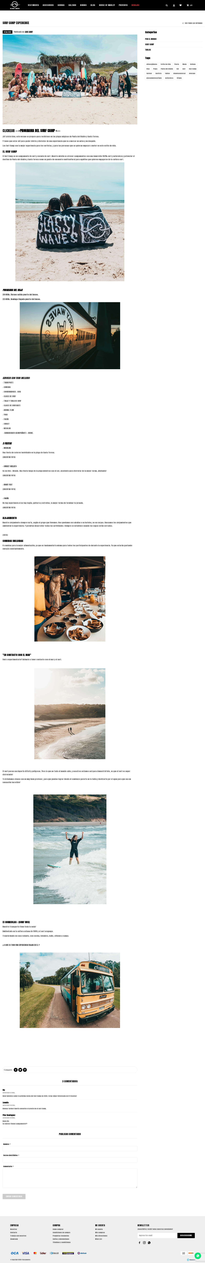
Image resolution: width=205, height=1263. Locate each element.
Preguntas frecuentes (61, 1236)
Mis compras (100, 1232)
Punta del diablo (167, 69)
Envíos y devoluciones (61, 1239)
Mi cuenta (99, 1229)
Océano (193, 64)
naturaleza (169, 78)
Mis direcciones (101, 1236)
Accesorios (48, 5)
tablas (167, 73)
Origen (179, 78)
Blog (93, 5)
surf (183, 69)
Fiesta (176, 64)
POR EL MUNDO (150, 39)
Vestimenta (33, 5)
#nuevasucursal (179, 73)
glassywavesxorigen (154, 78)
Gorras (61, 5)
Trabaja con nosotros (18, 1236)
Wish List (98, 1239)
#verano (192, 73)
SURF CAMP (29, 32)
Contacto (13, 1232)
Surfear (149, 73)
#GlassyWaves (151, 64)
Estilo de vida (166, 64)
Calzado (72, 5)
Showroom (14, 1239)
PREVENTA (123, 5)
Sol (177, 69)
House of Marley (107, 5)
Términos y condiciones (62, 1242)
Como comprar (58, 1229)
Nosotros (13, 1229)
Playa (155, 69)
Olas (148, 69)
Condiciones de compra (61, 1232)
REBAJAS (135, 5)
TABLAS (148, 49)
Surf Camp (192, 69)
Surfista (158, 73)
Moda (185, 64)
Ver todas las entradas (193, 23)
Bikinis (83, 5)
